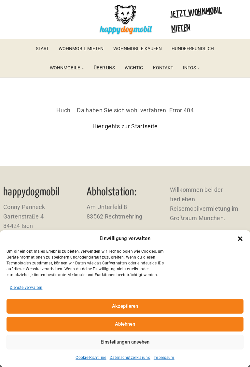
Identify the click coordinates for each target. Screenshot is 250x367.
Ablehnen (125, 324)
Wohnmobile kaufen (137, 48)
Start (42, 48)
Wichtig (134, 67)
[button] (240, 238)
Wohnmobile (67, 67)
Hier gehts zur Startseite (125, 126)
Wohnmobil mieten (81, 48)
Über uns (104, 67)
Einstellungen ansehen (125, 342)
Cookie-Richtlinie (91, 357)
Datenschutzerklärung (130, 357)
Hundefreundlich (193, 48)
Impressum (164, 357)
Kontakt (163, 67)
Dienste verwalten (26, 287)
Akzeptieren (125, 306)
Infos (191, 67)
